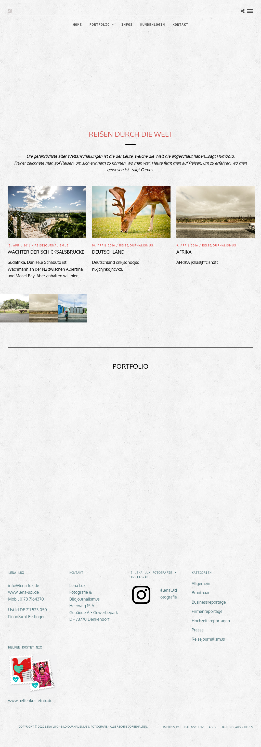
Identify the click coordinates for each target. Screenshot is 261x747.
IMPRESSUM (171, 727)
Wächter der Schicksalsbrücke (46, 252)
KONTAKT (180, 24)
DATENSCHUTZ (194, 727)
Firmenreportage (207, 611)
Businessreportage (209, 602)
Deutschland (108, 252)
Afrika (183, 252)
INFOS (127, 24)
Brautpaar (201, 592)
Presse (198, 629)
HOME (77, 24)
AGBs (212, 727)
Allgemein (201, 583)
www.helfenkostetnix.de (30, 700)
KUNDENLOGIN (152, 24)
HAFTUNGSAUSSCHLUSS (237, 727)
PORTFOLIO (99, 24)
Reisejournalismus (52, 245)
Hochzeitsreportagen (211, 620)
